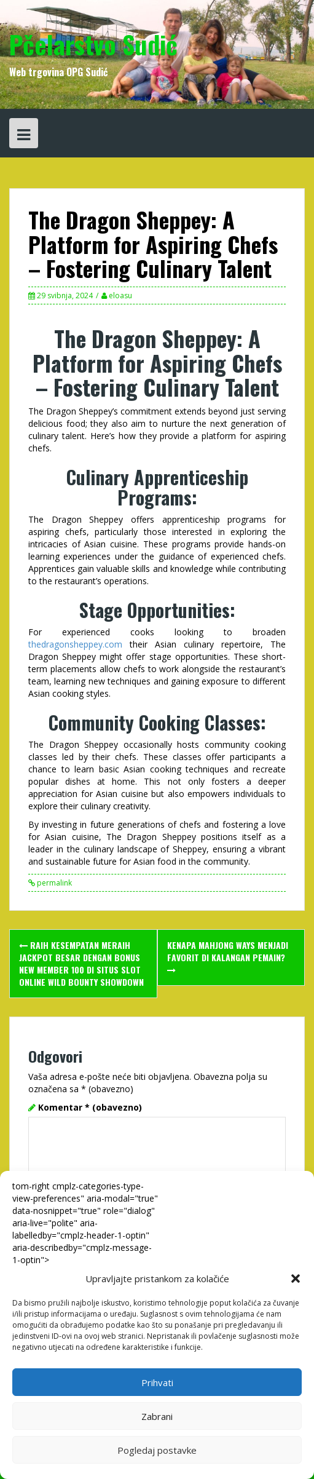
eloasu (120, 295)
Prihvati (157, 1382)
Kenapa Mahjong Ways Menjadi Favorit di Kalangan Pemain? (227, 956)
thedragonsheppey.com (75, 644)
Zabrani (157, 1416)
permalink (53, 883)
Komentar (90, 1107)
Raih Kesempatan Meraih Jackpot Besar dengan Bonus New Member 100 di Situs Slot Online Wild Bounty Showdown (81, 963)
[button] (295, 1278)
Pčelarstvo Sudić (93, 44)
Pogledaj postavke (157, 1450)
